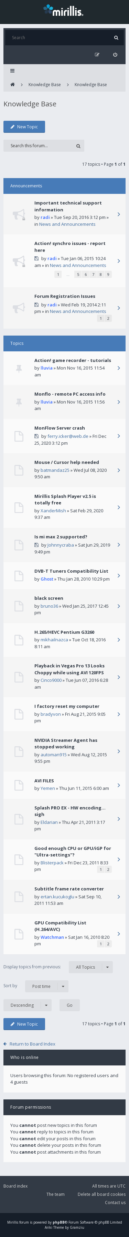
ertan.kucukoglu (57, 897)
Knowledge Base (45, 84)
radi (45, 217)
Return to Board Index (32, 1044)
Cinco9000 (51, 680)
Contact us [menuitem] (115, 1202)
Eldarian (49, 822)
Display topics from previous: (58, 967)
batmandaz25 (55, 470)
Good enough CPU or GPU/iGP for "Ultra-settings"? (72, 851)
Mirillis (12, 1222)
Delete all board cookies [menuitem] (102, 1194)
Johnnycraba (60, 545)
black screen (48, 598)
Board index (15, 1186)
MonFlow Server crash (59, 428)
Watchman (52, 937)
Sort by (35, 986)
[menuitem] (115, 54)
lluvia (47, 368)
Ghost (47, 579)
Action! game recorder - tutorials (72, 360)
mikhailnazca (54, 640)
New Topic (24, 127)
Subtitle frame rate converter (69, 889)
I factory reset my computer (66, 706)
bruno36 (49, 606)
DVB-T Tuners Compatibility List (71, 571)
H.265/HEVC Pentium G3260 (64, 632)
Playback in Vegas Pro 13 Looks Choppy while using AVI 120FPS (69, 669)
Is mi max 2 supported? (60, 537)
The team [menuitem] (55, 1194)
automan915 (54, 754)
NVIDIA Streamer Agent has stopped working (65, 743)
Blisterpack (52, 863)
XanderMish (53, 510)
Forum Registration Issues (64, 296)
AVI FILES (44, 781)
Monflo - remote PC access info (70, 394)
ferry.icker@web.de (67, 436)
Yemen (48, 788)
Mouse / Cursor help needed (66, 462)
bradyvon (51, 714)
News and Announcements (67, 224)
